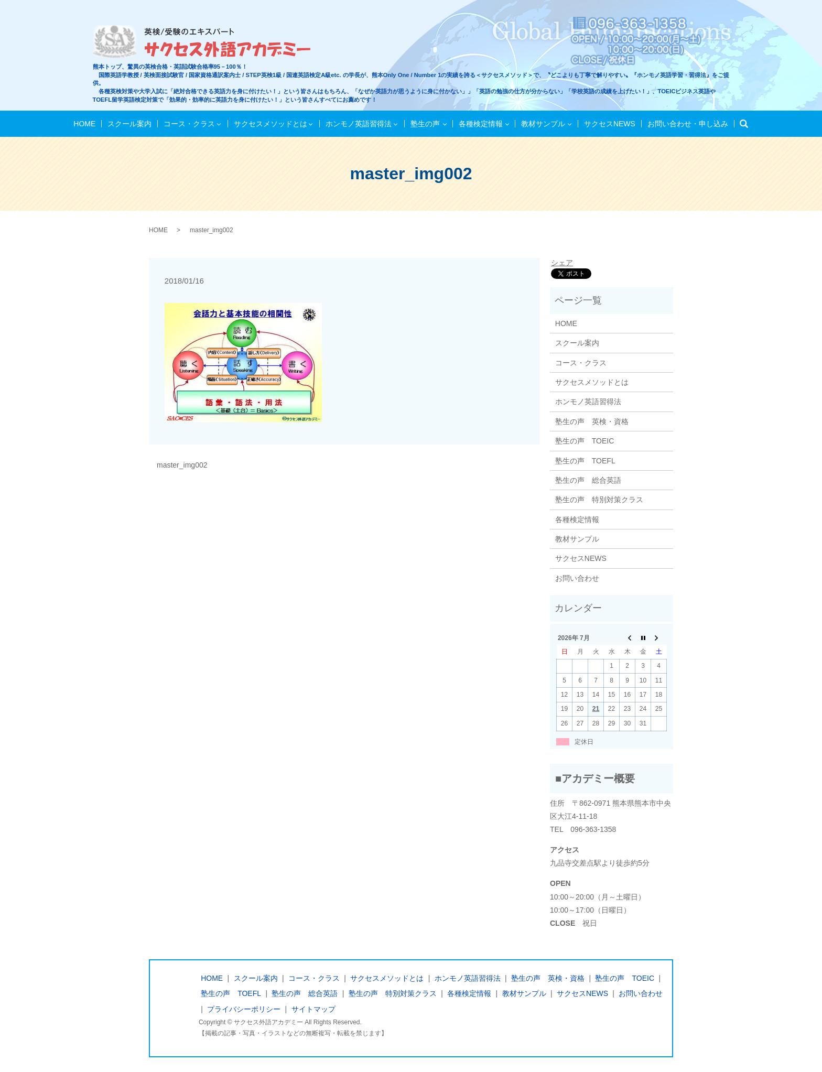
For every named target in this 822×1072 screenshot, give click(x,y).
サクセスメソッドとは (271, 124)
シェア (562, 262)
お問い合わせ (577, 578)
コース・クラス (190, 124)
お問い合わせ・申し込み (684, 124)
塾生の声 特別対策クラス (599, 499)
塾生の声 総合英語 (588, 480)
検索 (743, 124)
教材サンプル (542, 124)
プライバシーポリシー (243, 1009)
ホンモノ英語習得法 (359, 124)
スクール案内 (132, 124)
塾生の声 (424, 124)
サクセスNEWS (607, 124)
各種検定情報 (479, 124)
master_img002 (182, 465)
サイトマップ (313, 1009)
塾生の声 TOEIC (584, 441)
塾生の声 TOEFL (585, 461)
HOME (88, 124)
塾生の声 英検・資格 (592, 421)
